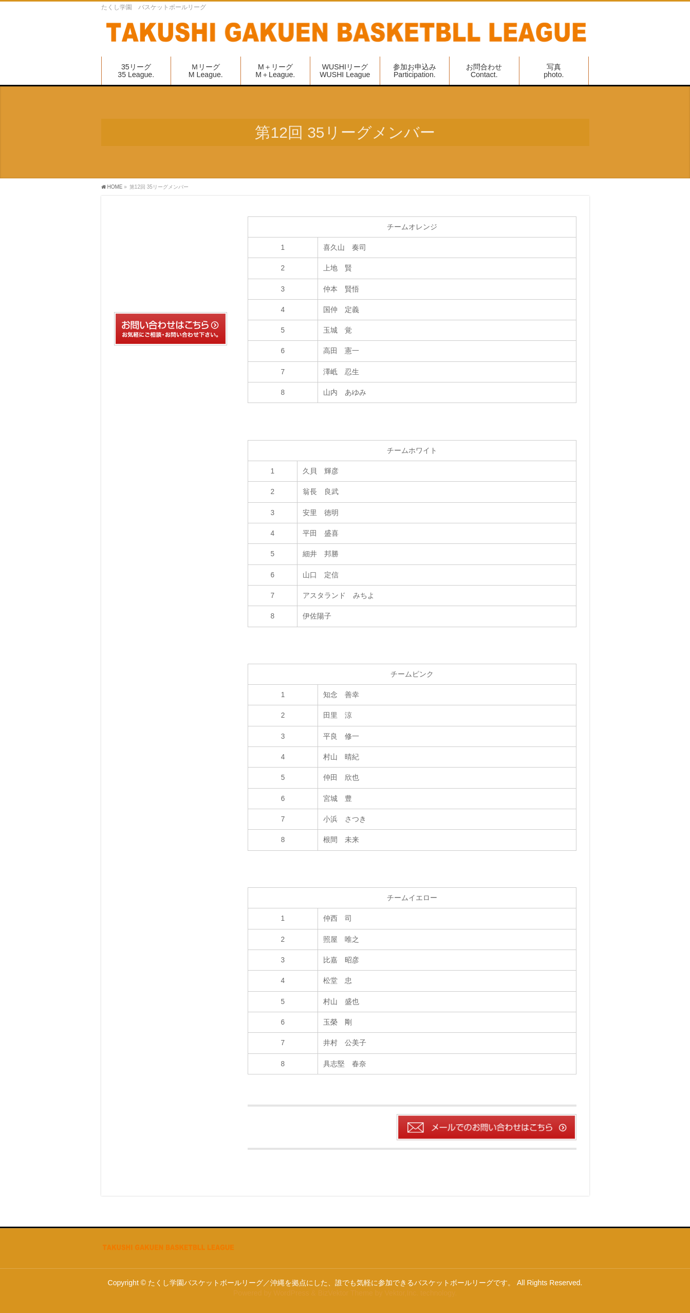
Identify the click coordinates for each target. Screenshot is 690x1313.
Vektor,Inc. (401, 1293)
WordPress (291, 1293)
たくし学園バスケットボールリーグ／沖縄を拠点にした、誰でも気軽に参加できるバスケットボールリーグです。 (331, 1283)
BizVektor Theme (345, 1293)
